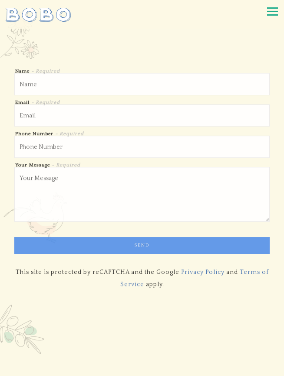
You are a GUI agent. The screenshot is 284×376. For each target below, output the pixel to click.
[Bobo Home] (38, 14)
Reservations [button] (142, 350)
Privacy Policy (203, 273)
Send (142, 246)
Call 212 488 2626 (142, 333)
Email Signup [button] (142, 367)
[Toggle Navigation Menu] (272, 11)
